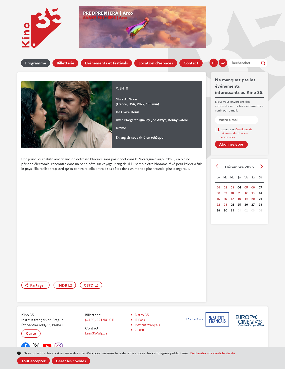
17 (232, 199)
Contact (191, 63)
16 (225, 199)
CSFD (88, 285)
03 (232, 187)
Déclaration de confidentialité (212, 353)
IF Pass (140, 319)
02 (225, 187)
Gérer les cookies (71, 361)
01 (218, 187)
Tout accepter (33, 361)
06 (253, 187)
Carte (31, 333)
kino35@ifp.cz (96, 333)
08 (218, 193)
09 (225, 193)
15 (218, 199)
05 (246, 187)
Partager (37, 285)
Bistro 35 (142, 314)
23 (225, 204)
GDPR (139, 329)
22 (218, 204)
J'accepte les (236, 133)
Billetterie (65, 63)
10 (232, 193)
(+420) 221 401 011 (99, 319)
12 (246, 193)
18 (239, 199)
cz (223, 62)
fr (214, 62)
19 (246, 199)
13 (253, 193)
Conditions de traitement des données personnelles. (236, 133)
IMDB (62, 285)
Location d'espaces (155, 63)
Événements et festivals (106, 63)
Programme (35, 63)
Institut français (147, 324)
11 (239, 193)
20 (253, 199)
